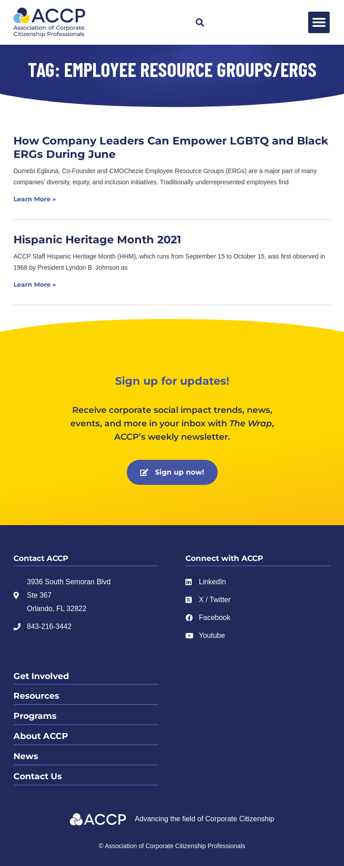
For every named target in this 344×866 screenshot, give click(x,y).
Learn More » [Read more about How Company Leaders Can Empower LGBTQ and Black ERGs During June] (34, 199)
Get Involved (41, 676)
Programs (34, 716)
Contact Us (37, 776)
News (25, 756)
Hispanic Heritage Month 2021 (97, 239)
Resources (36, 696)
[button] (200, 22)
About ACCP (40, 736)
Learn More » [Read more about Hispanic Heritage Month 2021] (34, 284)
